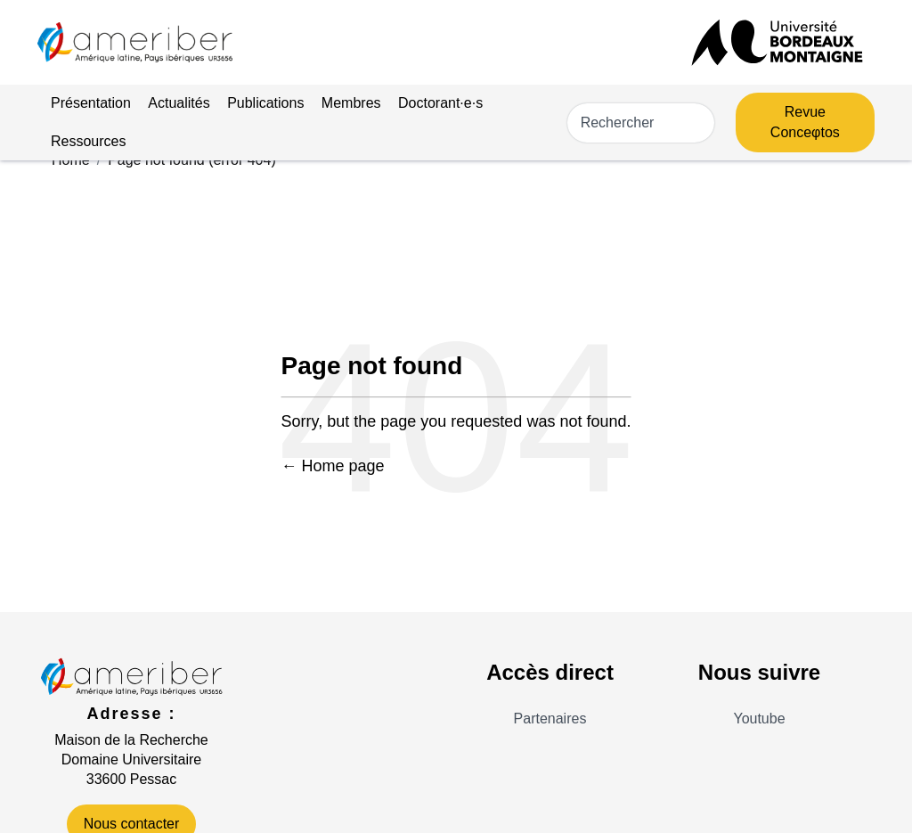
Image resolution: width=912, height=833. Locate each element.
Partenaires (550, 718)
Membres (351, 102)
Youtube (759, 718)
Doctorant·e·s (440, 102)
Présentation (91, 102)
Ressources (88, 141)
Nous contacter (132, 823)
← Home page (333, 466)
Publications (265, 102)
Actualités (178, 102)
